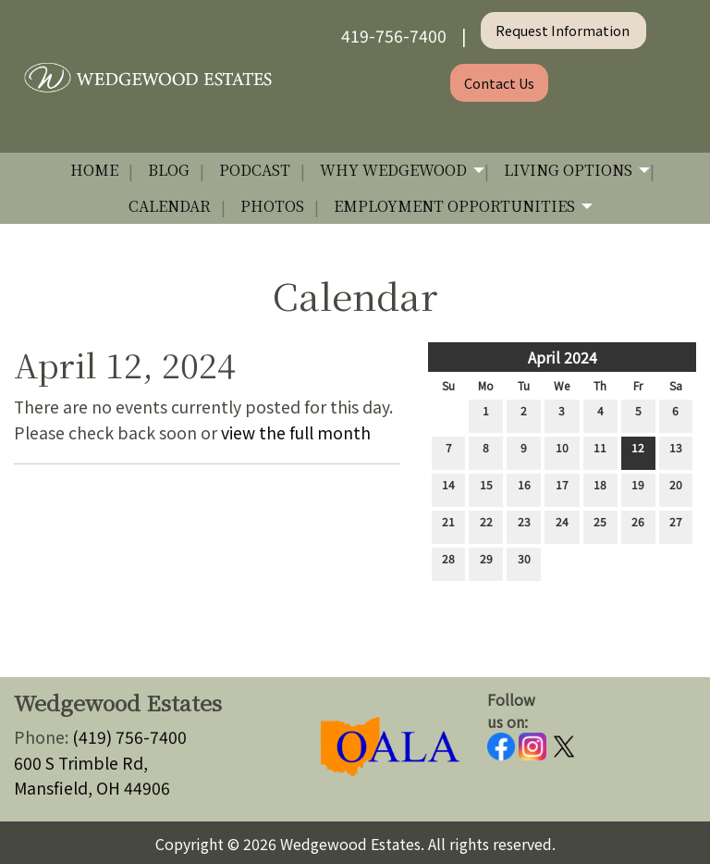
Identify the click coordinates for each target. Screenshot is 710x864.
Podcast (254, 169)
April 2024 (562, 357)
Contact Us (499, 83)
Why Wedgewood (393, 169)
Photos (272, 205)
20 (675, 488)
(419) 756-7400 (129, 736)
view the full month (296, 432)
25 (600, 525)
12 (637, 451)
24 (562, 525)
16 (524, 488)
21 (448, 525)
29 (486, 562)
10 (562, 451)
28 (448, 562)
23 (524, 525)
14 (448, 488)
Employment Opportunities (454, 205)
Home (94, 169)
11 (600, 451)
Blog (169, 169)
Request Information (564, 30)
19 (637, 488)
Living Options (568, 169)
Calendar (170, 205)
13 (675, 451)
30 (524, 562)
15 (486, 488)
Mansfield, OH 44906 (92, 787)
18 (600, 488)
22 (486, 525)
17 (562, 488)
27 (675, 525)
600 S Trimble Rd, (81, 762)
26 (637, 525)
